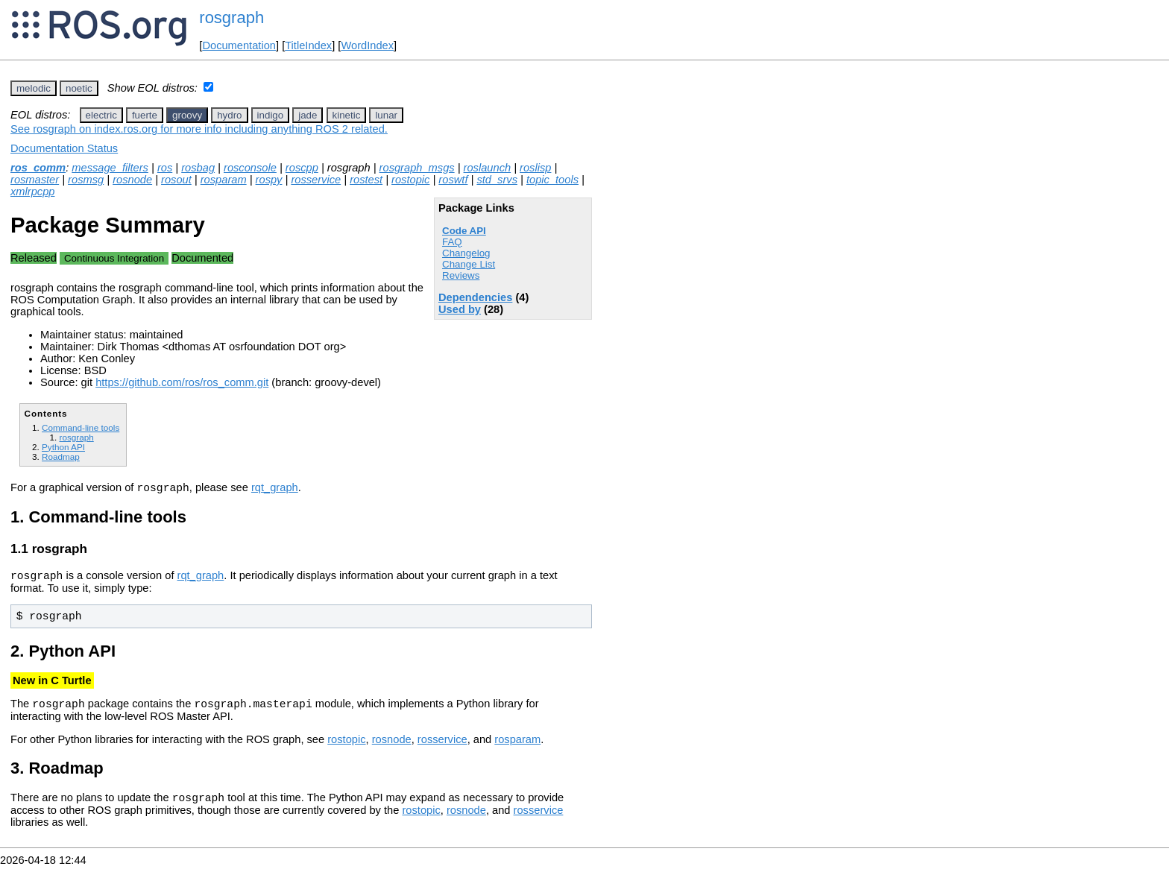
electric (101, 115)
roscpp (302, 168)
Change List (468, 264)
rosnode (132, 180)
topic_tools (552, 180)
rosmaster (34, 180)
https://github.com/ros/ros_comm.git (181, 382)
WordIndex (367, 45)
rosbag (198, 168)
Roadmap (61, 456)
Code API (464, 230)
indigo (270, 115)
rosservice (316, 180)
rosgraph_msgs (417, 168)
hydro (229, 115)
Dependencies (475, 297)
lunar (386, 115)
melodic (33, 88)
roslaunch (487, 168)
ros (164, 168)
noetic (79, 88)
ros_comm (38, 168)
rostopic (410, 180)
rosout (176, 180)
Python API (63, 447)
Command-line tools (80, 427)
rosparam (224, 180)
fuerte (144, 115)
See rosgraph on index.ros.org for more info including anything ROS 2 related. (199, 129)
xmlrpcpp (32, 192)
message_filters (110, 168)
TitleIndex (308, 45)
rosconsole (250, 168)
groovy (187, 115)
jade (307, 115)
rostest (366, 180)
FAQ (452, 241)
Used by (459, 309)
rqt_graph (274, 490)
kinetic (347, 115)
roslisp (535, 168)
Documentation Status (64, 148)
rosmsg (86, 180)
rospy (269, 180)
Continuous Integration (114, 258)
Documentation (239, 45)
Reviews (460, 275)
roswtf (452, 180)
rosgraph (231, 17)
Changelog (466, 253)
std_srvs (496, 180)
